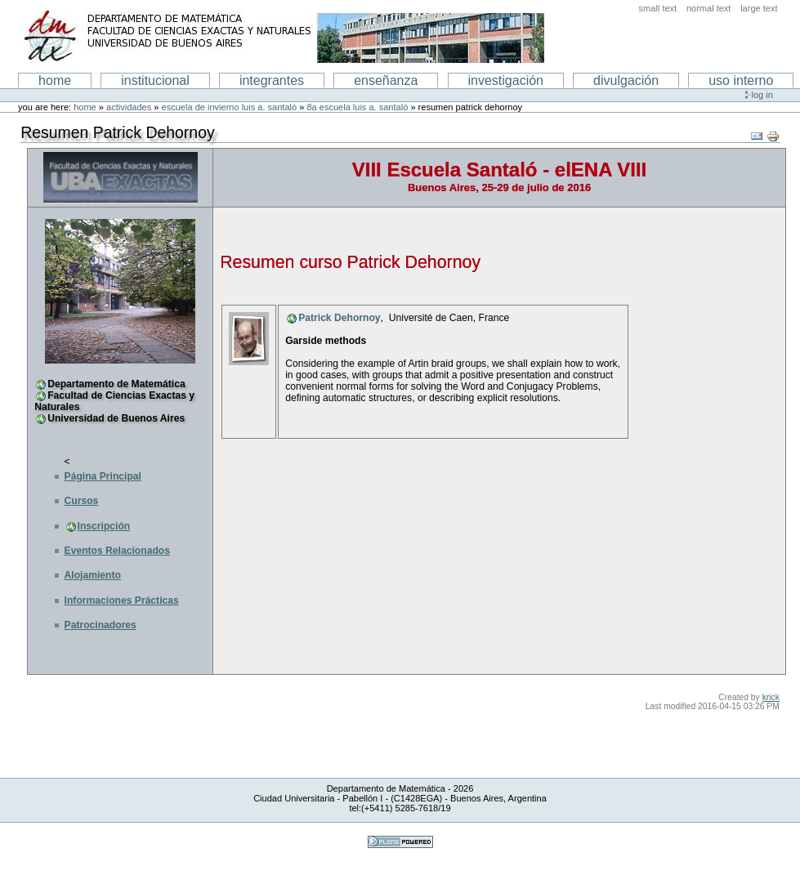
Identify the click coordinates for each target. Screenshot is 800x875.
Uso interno (740, 80)
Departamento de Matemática (116, 384)
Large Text (758, 8)
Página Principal (103, 476)
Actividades (128, 107)
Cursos (82, 501)
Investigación (506, 80)
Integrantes (271, 80)
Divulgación (626, 80)
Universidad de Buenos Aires (116, 418)
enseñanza (386, 80)
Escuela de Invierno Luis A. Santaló (229, 107)
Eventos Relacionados (117, 550)
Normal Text (708, 8)
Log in (762, 95)
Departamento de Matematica (282, 37)
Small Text (658, 8)
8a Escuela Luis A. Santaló (357, 107)
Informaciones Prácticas (122, 600)
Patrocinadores (100, 625)
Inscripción (104, 526)
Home (54, 80)
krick (771, 697)
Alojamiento (93, 575)
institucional (155, 80)
